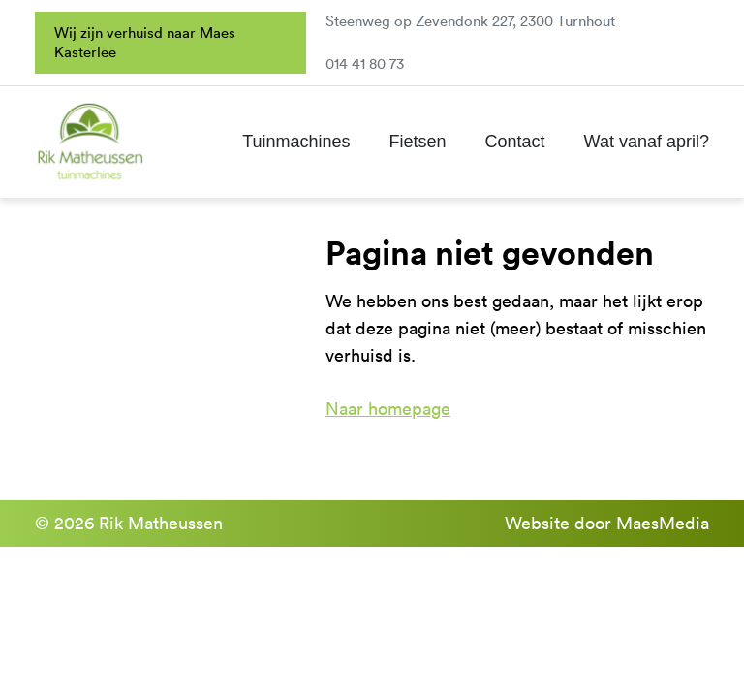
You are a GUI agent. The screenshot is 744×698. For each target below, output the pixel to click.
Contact (515, 141)
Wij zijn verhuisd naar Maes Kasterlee (144, 42)
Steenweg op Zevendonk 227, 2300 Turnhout (470, 21)
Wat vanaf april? (646, 141)
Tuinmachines (296, 141)
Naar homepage (388, 408)
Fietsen (418, 141)
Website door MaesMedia (607, 523)
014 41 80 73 (365, 63)
